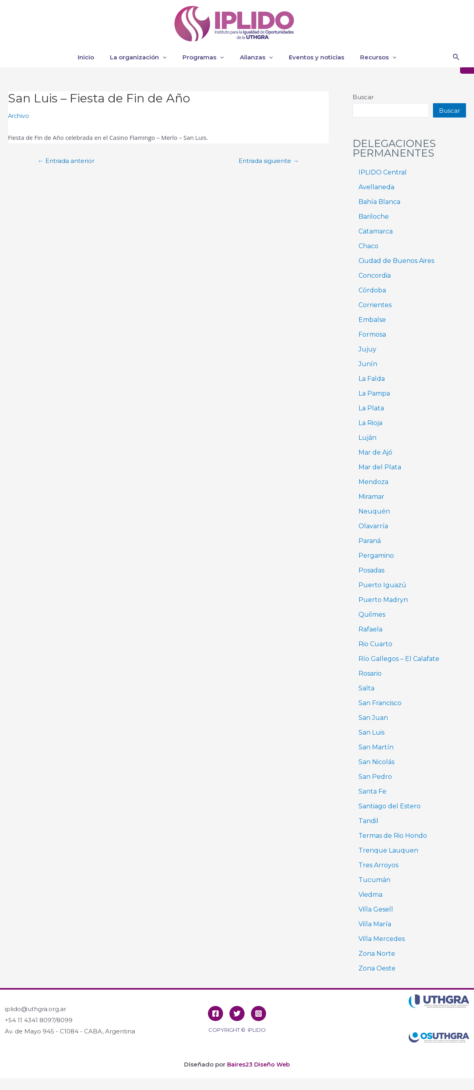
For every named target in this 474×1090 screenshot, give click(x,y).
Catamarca (375, 231)
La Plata (371, 408)
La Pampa (374, 393)
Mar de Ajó (375, 452)
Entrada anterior (69, 161)
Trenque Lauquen (388, 850)
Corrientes (375, 305)
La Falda (371, 378)
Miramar (371, 496)
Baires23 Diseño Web (258, 1064)
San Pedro (375, 776)
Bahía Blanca (379, 202)
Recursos (368, 57)
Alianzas (254, 57)
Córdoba (372, 290)
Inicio (96, 57)
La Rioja (370, 423)
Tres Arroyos (378, 865)
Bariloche (373, 216)
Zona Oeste (377, 968)
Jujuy (367, 349)
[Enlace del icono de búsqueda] (456, 57)
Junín (367, 364)
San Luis (371, 732)
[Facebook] (215, 1013)
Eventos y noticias (310, 57)
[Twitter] (237, 1013)
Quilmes (371, 614)
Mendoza (373, 482)
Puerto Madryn (383, 600)
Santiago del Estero (389, 806)
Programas (205, 57)
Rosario (370, 673)
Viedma (370, 894)
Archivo (19, 116)
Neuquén (374, 511)
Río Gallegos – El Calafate (398, 659)
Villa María (374, 924)
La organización (144, 57)
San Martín (376, 747)
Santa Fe (372, 791)
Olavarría (373, 526)
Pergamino (376, 555)
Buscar (363, 97)
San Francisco (380, 703)
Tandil (368, 821)
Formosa (372, 334)
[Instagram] (258, 1013)
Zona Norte (376, 953)
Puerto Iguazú (382, 585)
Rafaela (370, 629)
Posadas (371, 570)
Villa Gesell (375, 909)
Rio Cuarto (375, 644)
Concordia (374, 275)
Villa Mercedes (381, 939)
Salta (366, 688)
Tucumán (374, 880)
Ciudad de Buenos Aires (396, 261)
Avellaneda (376, 187)
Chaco (368, 246)
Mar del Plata (379, 467)
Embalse (372, 319)
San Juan (373, 717)
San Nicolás (376, 762)
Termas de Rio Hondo (392, 835)
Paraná (369, 541)
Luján (367, 437)
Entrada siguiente (265, 161)
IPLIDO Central (382, 172)
